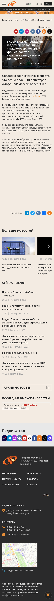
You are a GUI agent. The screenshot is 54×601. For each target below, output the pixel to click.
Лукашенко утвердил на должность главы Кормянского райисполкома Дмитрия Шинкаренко (23, 339)
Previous (23, 408)
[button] (48, 246)
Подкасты (32, 479)
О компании (9, 473)
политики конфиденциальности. (20, 594)
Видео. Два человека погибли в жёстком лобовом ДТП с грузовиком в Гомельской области (24, 322)
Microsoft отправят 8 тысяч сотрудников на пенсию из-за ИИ (18, 267)
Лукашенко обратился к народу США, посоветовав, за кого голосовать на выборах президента (24, 366)
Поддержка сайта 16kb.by (19, 570)
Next (25, 408)
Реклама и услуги (11, 479)
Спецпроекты (34, 473)
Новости (17, 19)
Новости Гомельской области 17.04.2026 (19, 294)
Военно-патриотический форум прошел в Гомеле (21, 307)
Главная (6, 19)
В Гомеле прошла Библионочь (20, 352)
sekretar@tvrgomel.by (17, 534)
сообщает (37, 96)
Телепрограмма (10, 484)
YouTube (31, 405)
